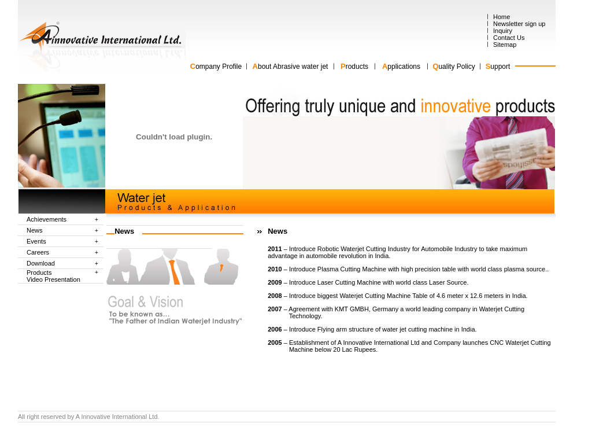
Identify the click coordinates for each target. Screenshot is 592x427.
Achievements (46, 219)
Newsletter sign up (519, 23)
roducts (357, 66)
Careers (38, 252)
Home (501, 16)
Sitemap (504, 44)
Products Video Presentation (53, 276)
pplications (403, 66)
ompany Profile (216, 66)
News (35, 230)
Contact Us (508, 37)
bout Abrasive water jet (293, 66)
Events (36, 241)
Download (41, 263)
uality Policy (456, 66)
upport (500, 66)
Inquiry (502, 30)
